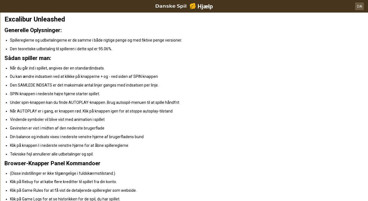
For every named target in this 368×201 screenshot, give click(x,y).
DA (359, 6)
